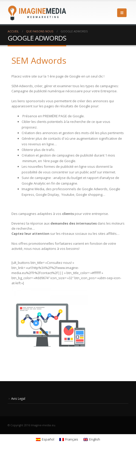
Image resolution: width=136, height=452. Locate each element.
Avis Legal (18, 398)
